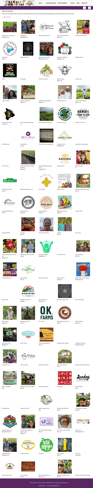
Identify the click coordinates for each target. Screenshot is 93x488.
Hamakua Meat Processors (45, 122)
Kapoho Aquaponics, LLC (26, 189)
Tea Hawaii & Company (81, 408)
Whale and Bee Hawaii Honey (82, 475)
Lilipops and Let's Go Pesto (27, 254)
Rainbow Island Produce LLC (82, 364)
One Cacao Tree (6, 343)
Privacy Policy (33, 482)
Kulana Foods (78, 211)
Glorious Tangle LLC (25, 100)
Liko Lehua (78, 232)
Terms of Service (42, 482)
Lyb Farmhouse (79, 254)
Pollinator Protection (44, 364)
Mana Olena (5, 299)
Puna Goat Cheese (61, 364)
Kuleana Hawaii (6, 232)
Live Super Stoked (43, 254)
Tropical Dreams (24, 453)
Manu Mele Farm (43, 299)
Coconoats (23, 79)
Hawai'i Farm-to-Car (80, 122)
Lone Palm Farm (61, 254)
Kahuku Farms (60, 166)
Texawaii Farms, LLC (7, 430)
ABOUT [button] (41, 3)
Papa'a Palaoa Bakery (44, 343)
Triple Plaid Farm (6, 453)
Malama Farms (60, 278)
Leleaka (59, 232)
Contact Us (65, 482)
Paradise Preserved (80, 343)
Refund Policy (50, 482)
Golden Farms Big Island (45, 100)
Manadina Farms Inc (25, 299)
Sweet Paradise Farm (44, 408)
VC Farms (77, 453)
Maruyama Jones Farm (63, 299)
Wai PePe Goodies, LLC (45, 475)
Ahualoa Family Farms (44, 35)
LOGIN (77, 3)
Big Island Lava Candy (44, 57)
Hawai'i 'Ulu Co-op (61, 122)
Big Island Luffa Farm (62, 57)
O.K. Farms (41, 321)
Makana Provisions (43, 278)
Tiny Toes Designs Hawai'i (45, 430)
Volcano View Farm (7, 475)
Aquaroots (4, 57)
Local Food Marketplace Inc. (53, 485)
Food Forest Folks (43, 79)
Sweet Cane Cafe (24, 408)
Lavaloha (22, 232)
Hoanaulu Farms (61, 144)
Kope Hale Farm (43, 211)
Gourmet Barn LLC (61, 100)
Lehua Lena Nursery (44, 232)
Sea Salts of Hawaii (43, 386)
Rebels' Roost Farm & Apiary (27, 386)
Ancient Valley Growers (63, 35)
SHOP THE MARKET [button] (63, 3)
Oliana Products (79, 321)
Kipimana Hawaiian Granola (82, 189)
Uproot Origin (60, 453)
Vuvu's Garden (24, 475)
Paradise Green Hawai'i (63, 343)
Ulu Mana (41, 453)
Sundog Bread (78, 386)
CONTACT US (84, 3)
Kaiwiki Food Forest (7, 189)
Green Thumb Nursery (80, 100)
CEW (3, 79)
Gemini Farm (78, 79)
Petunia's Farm (6, 364)
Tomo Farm (78, 430)
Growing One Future (7, 122)
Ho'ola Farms (23, 144)
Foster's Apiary (60, 79)
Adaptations (23, 35)
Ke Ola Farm (42, 189)
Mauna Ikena (5, 321)
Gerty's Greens (6, 100)
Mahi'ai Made (23, 278)
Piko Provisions (24, 364)
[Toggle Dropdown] (84, 7)
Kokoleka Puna (24, 211)
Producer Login (58, 482)
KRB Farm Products (62, 211)
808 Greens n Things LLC (8, 35)
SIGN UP (72, 3)
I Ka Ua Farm (5, 166)
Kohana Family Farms (7, 211)
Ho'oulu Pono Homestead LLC (46, 144)
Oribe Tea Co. (23, 343)
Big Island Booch (24, 57)
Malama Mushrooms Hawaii (82, 278)
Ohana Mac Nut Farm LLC (63, 321)
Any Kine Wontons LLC (81, 35)
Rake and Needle (6, 386)
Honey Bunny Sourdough (81, 144)
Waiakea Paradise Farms (63, 475)
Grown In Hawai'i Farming (26, 122)
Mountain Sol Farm (25, 321)
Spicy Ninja (60, 386)
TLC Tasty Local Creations (63, 430)
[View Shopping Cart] (89, 7)
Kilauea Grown (60, 189)
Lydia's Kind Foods (6, 278)
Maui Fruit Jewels (79, 299)
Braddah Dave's (79, 57)
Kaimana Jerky (79, 166)
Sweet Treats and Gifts (62, 408)
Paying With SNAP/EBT (51, 3)
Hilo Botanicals (5, 144)
